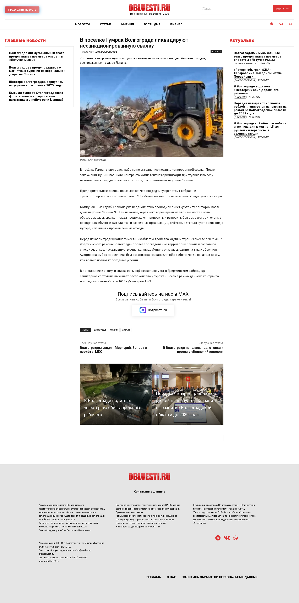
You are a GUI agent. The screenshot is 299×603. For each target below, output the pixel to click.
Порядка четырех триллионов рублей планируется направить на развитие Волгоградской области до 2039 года (260, 108)
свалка (126, 329)
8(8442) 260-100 (63, 546)
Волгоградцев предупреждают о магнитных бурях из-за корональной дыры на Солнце (37, 71)
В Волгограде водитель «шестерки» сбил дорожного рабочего (256, 90)
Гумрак (114, 329)
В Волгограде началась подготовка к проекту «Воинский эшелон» (193, 350)
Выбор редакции (245, 80)
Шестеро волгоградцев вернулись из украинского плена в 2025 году (36, 83)
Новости (216, 51)
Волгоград (100, 329)
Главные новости (245, 63)
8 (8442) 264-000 (78, 557)
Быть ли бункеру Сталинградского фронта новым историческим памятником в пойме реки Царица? (36, 96)
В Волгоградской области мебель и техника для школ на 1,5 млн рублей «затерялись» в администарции (260, 128)
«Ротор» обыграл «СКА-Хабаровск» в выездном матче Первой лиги (258, 73)
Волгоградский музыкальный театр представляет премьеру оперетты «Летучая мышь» (36, 56)
